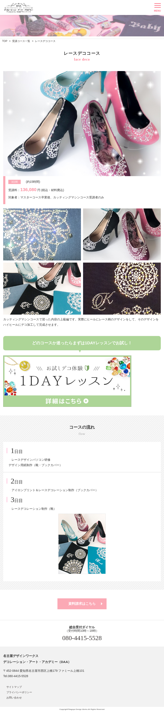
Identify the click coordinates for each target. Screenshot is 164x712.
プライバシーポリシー (19, 692)
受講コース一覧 (21, 41)
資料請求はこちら (82, 603)
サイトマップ (14, 686)
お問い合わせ (14, 697)
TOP (4, 41)
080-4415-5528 (82, 637)
